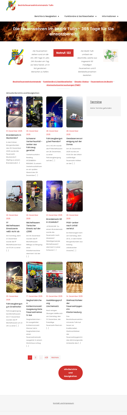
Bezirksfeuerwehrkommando (27, 81)
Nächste (55, 357)
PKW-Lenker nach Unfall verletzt (72, 225)
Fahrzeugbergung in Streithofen (14, 305)
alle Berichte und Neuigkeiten (70, 373)
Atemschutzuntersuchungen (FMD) (63, 85)
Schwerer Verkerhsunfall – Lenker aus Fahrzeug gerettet (34, 144)
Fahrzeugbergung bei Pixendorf (54, 140)
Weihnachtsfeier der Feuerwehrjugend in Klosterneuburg (74, 306)
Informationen (109, 16)
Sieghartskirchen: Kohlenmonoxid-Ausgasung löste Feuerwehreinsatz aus (34, 308)
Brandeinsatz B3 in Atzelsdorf (54, 221)
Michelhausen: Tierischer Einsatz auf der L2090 (33, 227)
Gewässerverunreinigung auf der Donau (74, 141)
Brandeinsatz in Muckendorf (13, 136)
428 (46, 357)
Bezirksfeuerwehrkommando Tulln (37, 5)
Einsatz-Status (82, 81)
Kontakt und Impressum (63, 403)
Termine (96, 102)
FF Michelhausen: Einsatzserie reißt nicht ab (13, 227)
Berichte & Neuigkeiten (45, 16)
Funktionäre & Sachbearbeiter (79, 16)
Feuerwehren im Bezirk (102, 81)
